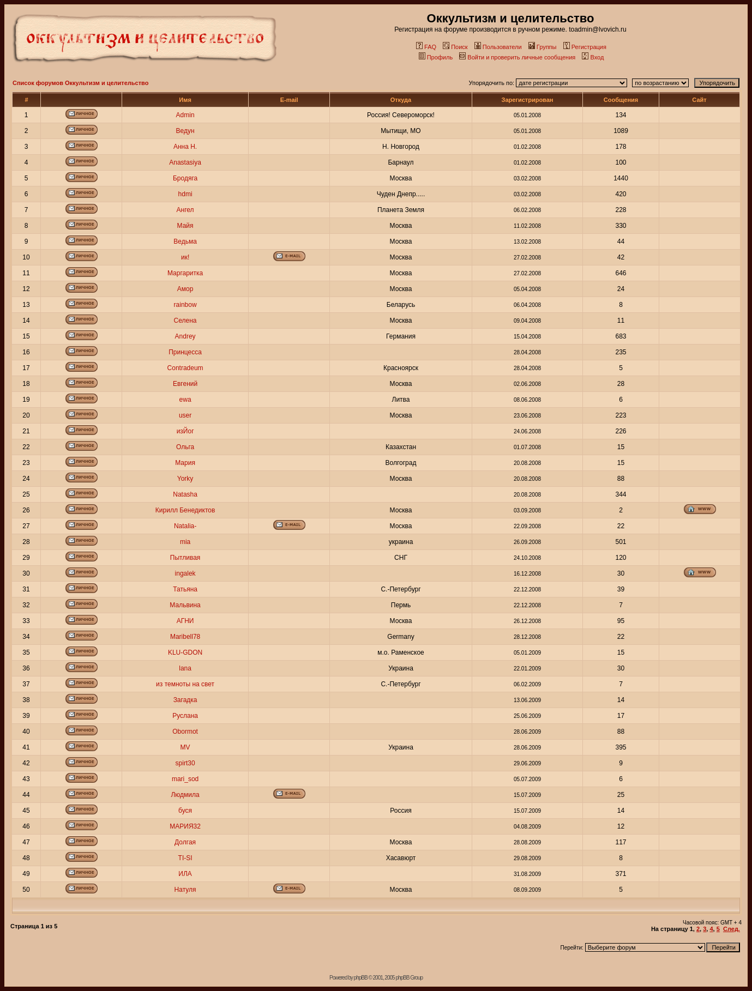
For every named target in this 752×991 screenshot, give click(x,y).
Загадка (185, 700)
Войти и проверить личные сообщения (517, 57)
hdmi (185, 194)
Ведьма (185, 241)
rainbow (185, 305)
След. (731, 929)
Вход (593, 57)
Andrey (185, 336)
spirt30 (185, 763)
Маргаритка (185, 273)
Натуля (185, 889)
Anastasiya (185, 162)
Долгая (185, 842)
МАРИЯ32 (185, 826)
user (185, 415)
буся (185, 810)
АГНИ (185, 621)
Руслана (185, 716)
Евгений (185, 384)
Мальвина (185, 605)
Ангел (185, 210)
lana (185, 668)
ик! (185, 257)
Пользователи (498, 47)
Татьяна (185, 589)
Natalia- (185, 526)
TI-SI (185, 858)
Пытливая (185, 557)
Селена (185, 320)
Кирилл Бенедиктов (185, 510)
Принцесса (185, 352)
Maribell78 (185, 636)
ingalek (185, 573)
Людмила (185, 795)
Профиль (436, 57)
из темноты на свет (185, 684)
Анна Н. (185, 146)
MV (185, 747)
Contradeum (185, 368)
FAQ (426, 47)
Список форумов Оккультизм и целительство (80, 83)
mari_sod (185, 779)
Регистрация (584, 47)
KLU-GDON (185, 652)
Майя (185, 225)
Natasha (185, 494)
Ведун (185, 131)
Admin (185, 115)
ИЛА (185, 874)
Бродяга (185, 178)
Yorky (185, 478)
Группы (542, 47)
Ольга (185, 447)
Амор (185, 289)
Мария (185, 463)
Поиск (455, 47)
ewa (185, 399)
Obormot (185, 731)
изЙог (185, 431)
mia (185, 542)
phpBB (361, 978)
